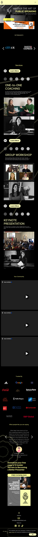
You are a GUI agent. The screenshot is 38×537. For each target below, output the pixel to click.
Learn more (12, 532)
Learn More (14, 71)
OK (32, 534)
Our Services (10, 19)
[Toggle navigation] (35, 2)
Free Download (19, 475)
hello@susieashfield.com (19, 520)
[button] (34, 48)
